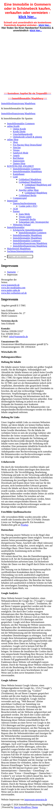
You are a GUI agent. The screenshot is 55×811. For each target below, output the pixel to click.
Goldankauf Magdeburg (30, 179)
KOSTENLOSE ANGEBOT (20, 166)
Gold (15, 176)
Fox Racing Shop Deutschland (27, 145)
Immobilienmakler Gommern (21, 123)
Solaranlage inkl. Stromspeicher (34, 222)
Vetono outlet (25, 216)
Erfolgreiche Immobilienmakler (28, 230)
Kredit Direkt (19, 131)
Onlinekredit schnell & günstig (27, 137)
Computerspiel (20, 198)
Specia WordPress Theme (26, 807)
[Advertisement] (27, 62)
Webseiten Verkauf (22, 224)
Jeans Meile (24, 214)
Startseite (11, 272)
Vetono (16, 150)
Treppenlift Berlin (27, 219)
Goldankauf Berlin (27, 195)
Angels (16, 155)
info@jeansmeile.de (18, 336)
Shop (15, 142)
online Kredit (13, 126)
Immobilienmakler (15, 227)
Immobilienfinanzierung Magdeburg (18, 103)
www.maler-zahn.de (10, 290)
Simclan (17, 147)
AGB (15, 208)
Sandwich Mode (20, 153)
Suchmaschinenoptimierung (20, 251)
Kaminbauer (18, 174)
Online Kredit (19, 129)
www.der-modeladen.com (13, 287)
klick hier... (27, 17)
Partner (16, 211)
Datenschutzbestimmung (24, 203)
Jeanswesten (18, 161)
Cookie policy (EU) (28, 206)
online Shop (12, 139)
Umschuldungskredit (22, 134)
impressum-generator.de (35, 799)
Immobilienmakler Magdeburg (27, 171)
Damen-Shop (19, 163)
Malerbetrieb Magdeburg (19, 248)
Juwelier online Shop (29, 190)
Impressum (12, 200)
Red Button (18, 158)
